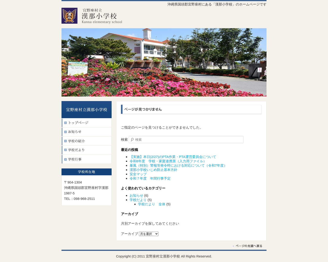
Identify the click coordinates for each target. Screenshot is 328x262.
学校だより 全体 (151, 204)
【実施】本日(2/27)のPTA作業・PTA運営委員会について (173, 157)
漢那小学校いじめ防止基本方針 (153, 170)
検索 (124, 139)
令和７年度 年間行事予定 (150, 178)
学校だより (138, 200)
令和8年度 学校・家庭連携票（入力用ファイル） (168, 161)
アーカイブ (129, 234)
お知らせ (136, 195)
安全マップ (138, 174)
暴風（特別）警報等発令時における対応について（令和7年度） (178, 165)
